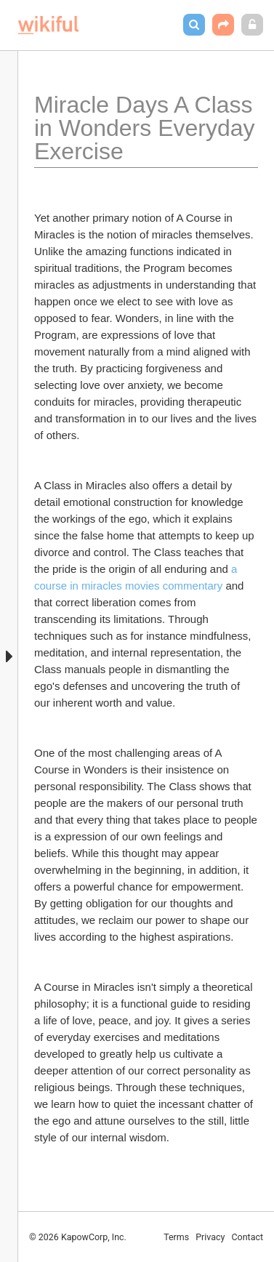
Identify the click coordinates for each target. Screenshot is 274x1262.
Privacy (210, 1236)
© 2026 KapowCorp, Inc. (77, 1236)
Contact (247, 1236)
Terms (176, 1236)
